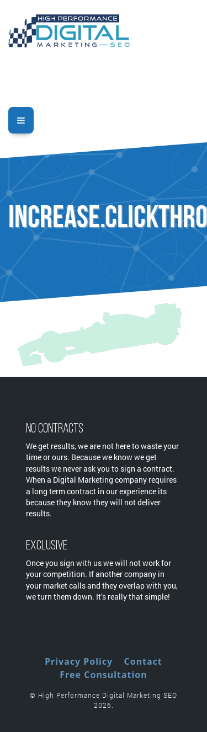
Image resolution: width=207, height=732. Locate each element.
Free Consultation (103, 675)
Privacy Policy (79, 661)
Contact (143, 661)
